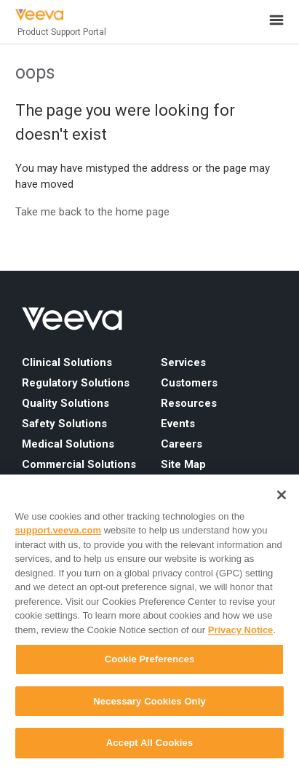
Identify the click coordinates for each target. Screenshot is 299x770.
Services (183, 362)
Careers (181, 444)
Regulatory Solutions (75, 382)
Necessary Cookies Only (149, 701)
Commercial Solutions (79, 464)
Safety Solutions (64, 423)
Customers (189, 382)
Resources (189, 403)
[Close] (282, 495)
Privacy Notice (241, 629)
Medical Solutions (68, 444)
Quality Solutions (65, 403)
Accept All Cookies (150, 742)
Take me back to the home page (92, 211)
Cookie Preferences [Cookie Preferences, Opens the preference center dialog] (150, 659)
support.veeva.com (58, 530)
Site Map (183, 464)
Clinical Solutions (67, 362)
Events (178, 423)
